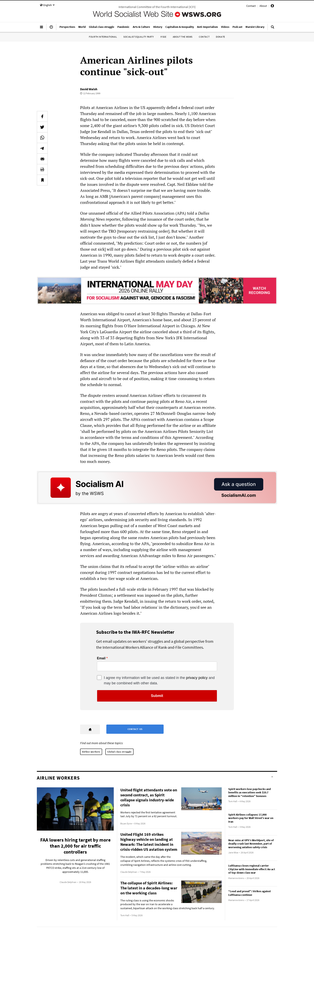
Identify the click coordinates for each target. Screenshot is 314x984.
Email (101, 658)
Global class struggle (119, 751)
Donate (220, 36)
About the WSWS (182, 36)
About (263, 6)
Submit (157, 696)
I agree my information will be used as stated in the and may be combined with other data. (159, 680)
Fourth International (103, 36)
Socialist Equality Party (138, 36)
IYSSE (163, 36)
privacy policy (197, 678)
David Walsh (88, 89)
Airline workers (91, 751)
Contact (251, 6)
